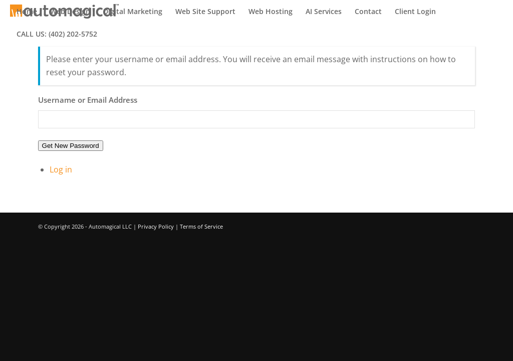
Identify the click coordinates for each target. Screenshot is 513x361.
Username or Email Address (87, 100)
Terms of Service (201, 226)
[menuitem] (27, 11)
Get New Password (70, 145)
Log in (61, 169)
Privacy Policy (156, 226)
